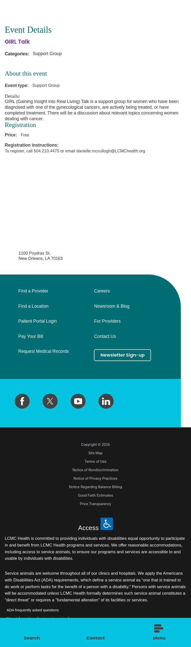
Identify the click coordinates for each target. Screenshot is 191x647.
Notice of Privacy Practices (96, 478)
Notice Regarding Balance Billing (95, 487)
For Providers (107, 321)
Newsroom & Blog (111, 306)
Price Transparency (95, 504)
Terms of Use (95, 461)
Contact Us (105, 336)
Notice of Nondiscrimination (96, 470)
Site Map (95, 453)
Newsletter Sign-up (123, 355)
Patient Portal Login (37, 321)
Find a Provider (33, 291)
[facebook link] (22, 401)
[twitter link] (50, 401)
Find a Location (33, 306)
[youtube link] (78, 401)
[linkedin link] (105, 401)
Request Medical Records (43, 351)
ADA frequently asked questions (33, 610)
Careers (102, 291)
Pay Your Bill (30, 336)
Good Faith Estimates (95, 495)
